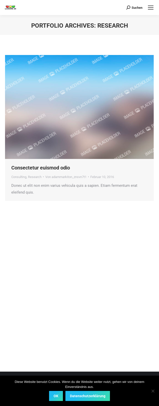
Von (66, 177)
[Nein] (152, 390)
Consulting (18, 177)
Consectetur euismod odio (40, 168)
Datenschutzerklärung (87, 396)
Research (35, 177)
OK (56, 396)
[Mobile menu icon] (150, 7)
